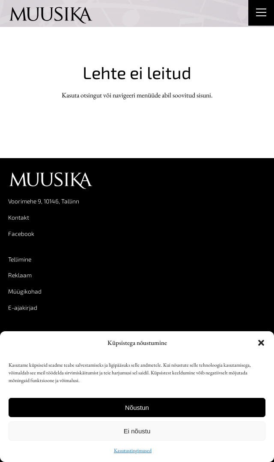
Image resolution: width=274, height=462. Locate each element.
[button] (261, 342)
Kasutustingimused (133, 450)
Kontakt (18, 217)
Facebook (21, 233)
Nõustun (137, 407)
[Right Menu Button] (261, 14)
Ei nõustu (137, 431)
